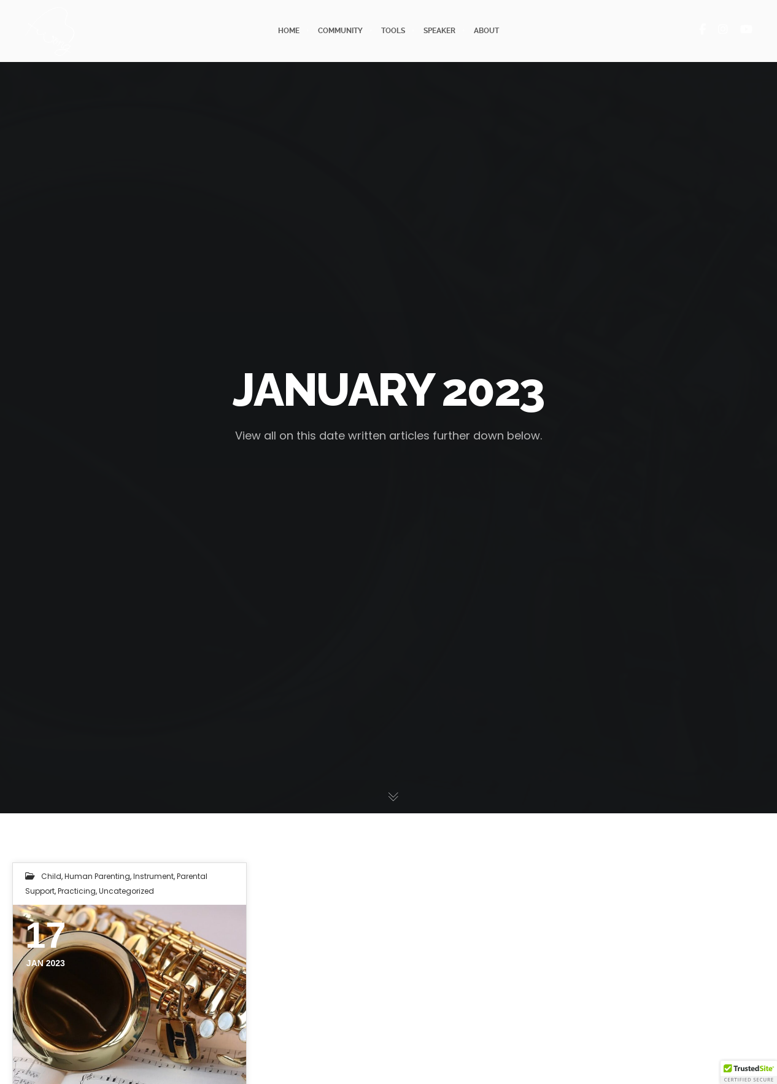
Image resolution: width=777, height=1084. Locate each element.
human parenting (97, 876)
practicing (77, 891)
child (51, 876)
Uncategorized (126, 891)
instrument (153, 876)
